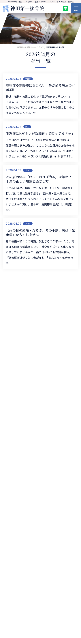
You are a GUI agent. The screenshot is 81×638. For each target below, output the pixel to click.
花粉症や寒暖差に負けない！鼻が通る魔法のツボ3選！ (40, 87)
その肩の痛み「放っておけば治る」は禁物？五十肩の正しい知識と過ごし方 (40, 179)
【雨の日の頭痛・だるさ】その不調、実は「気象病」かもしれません (40, 232)
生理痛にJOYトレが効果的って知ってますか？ (40, 133)
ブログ (28, 78)
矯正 (27, 126)
